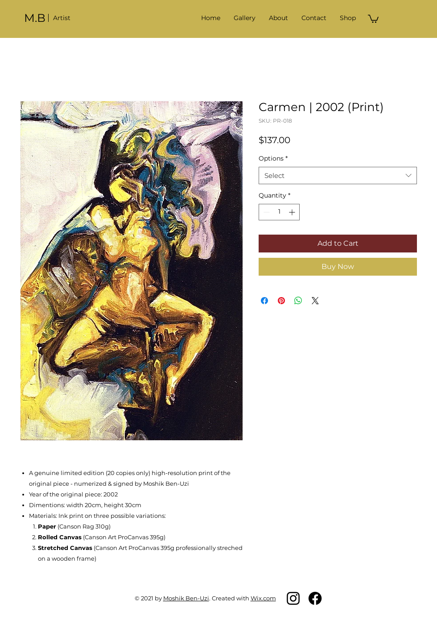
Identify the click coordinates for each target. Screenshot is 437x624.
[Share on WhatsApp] (298, 300)
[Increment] (292, 212)
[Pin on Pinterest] (281, 300)
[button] (244, 18)
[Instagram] (293, 598)
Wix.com (263, 598)
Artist (61, 18)
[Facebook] (315, 598)
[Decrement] (265, 212)
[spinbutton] (279, 212)
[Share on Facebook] (264, 300)
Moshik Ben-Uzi (186, 598)
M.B (34, 18)
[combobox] (338, 175)
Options (273, 158)
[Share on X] (315, 300)
